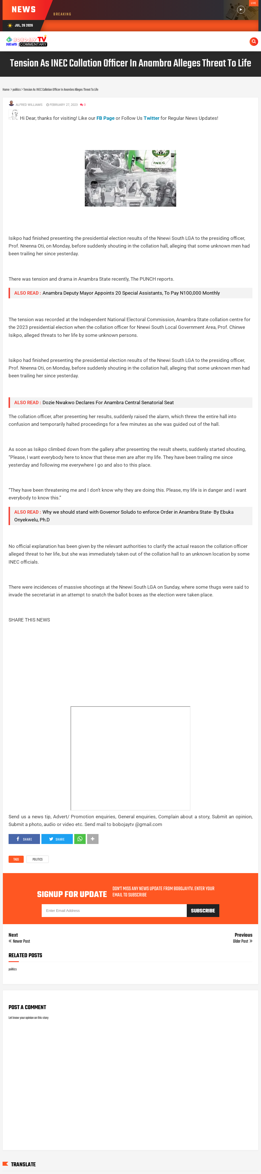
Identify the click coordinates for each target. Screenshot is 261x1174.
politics (38, 860)
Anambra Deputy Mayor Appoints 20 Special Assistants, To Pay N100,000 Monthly (131, 293)
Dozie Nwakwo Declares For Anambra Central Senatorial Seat (108, 402)
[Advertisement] (112, 135)
